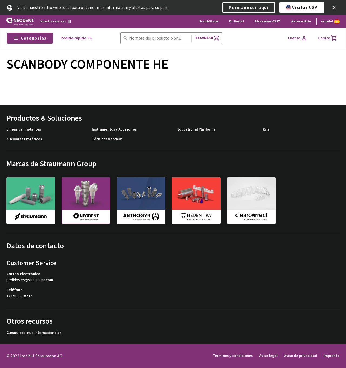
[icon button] (334, 7)
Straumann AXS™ (267, 21)
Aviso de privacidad (300, 356)
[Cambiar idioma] (330, 21)
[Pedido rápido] (76, 38)
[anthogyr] (141, 200)
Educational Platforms (196, 129)
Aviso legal (268, 356)
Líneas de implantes (23, 129)
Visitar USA (302, 8)
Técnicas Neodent (107, 139)
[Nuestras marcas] (56, 21)
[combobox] (159, 38)
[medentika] (196, 200)
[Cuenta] (298, 38)
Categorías (29, 38)
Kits (266, 129)
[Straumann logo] (20, 22)
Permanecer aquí (248, 8)
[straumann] (30, 200)
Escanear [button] (207, 38)
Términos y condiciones (233, 356)
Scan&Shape (208, 21)
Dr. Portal (236, 21)
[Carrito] (327, 38)
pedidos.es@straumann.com (29, 280)
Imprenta (332, 356)
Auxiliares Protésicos (24, 139)
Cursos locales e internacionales (33, 333)
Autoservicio (301, 21)
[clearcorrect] (251, 200)
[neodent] (86, 201)
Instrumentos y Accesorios (114, 129)
